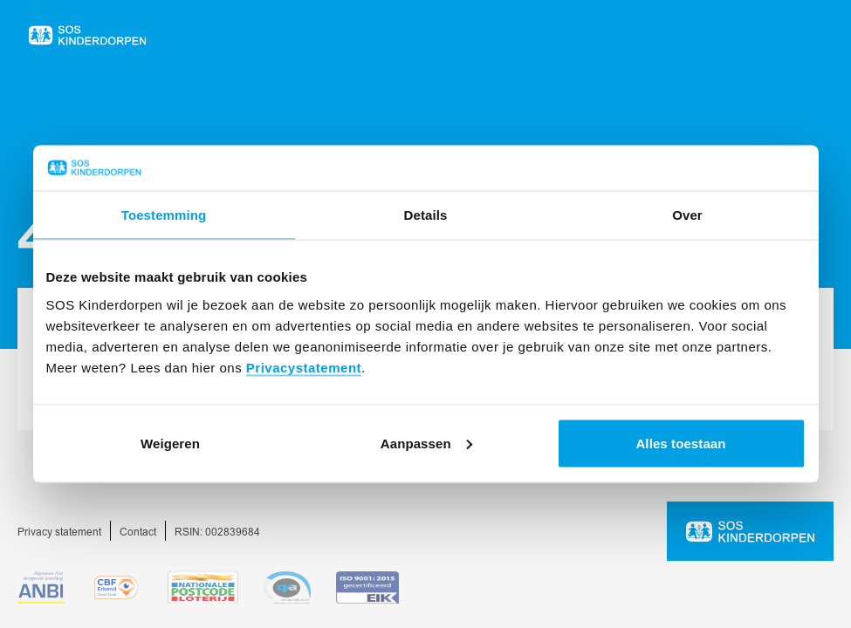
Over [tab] (687, 215)
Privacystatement (303, 366)
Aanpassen (426, 442)
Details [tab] (426, 215)
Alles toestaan (680, 442)
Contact (138, 532)
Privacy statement (59, 532)
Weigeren (170, 442)
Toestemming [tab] (164, 215)
